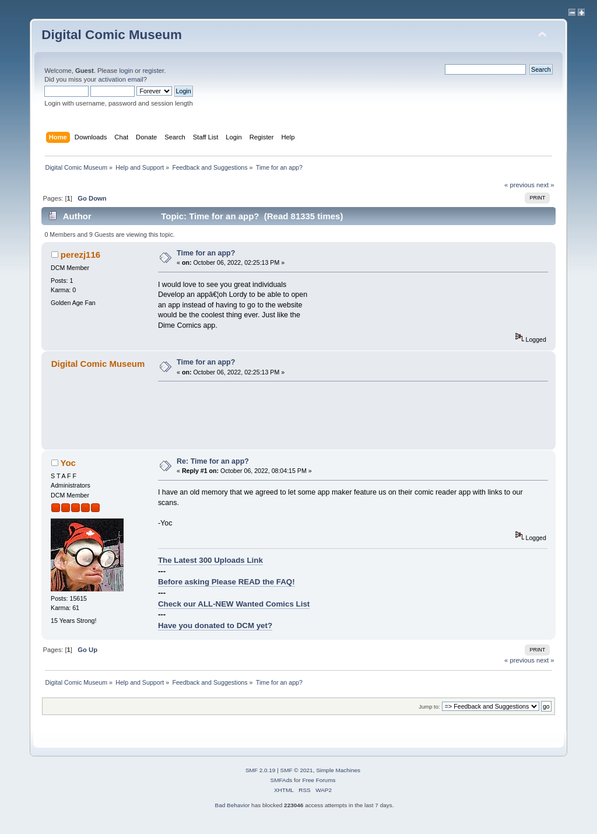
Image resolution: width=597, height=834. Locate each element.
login (126, 70)
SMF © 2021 (296, 770)
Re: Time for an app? (213, 461)
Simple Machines (338, 770)
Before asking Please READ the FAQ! (226, 581)
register (153, 70)
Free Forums (318, 780)
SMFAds (282, 780)
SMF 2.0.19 (260, 770)
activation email (120, 79)
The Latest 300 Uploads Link (210, 560)
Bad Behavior (232, 805)
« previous (519, 184)
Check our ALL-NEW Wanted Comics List (234, 604)
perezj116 (80, 255)
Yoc (68, 463)
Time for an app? (206, 253)
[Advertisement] (370, 415)
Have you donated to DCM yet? (215, 625)
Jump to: (429, 706)
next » (545, 184)
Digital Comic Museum (111, 34)
